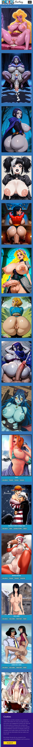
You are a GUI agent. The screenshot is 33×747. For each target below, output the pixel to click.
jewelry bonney (16, 575)
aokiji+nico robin (16, 664)
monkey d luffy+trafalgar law (16, 526)
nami (16, 477)
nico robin (17, 616)
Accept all (10, 743)
